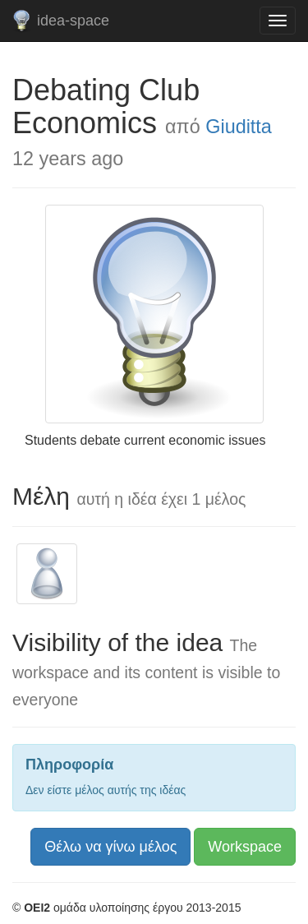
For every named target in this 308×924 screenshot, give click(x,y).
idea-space (73, 20)
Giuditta (238, 126)
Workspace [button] (245, 847)
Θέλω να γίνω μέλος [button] (110, 847)
